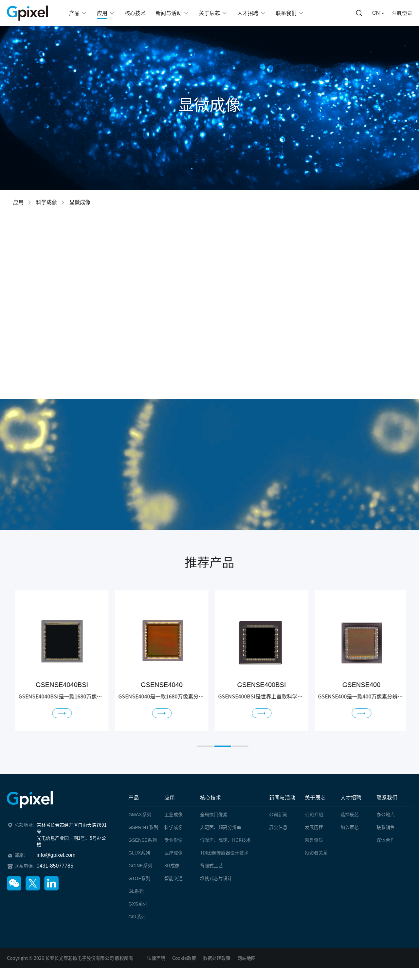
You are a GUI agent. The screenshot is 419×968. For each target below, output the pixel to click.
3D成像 (171, 865)
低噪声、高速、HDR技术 (225, 840)
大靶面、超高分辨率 (220, 827)
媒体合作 (385, 840)
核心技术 (210, 797)
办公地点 (385, 814)
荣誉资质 (314, 840)
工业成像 (173, 814)
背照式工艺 (211, 865)
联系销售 (385, 827)
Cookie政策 (184, 958)
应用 (18, 202)
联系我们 (386, 797)
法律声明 (156, 958)
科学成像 (46, 202)
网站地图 (246, 958)
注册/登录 (402, 13)
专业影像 (173, 840)
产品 (133, 797)
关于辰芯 (315, 797)
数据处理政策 (216, 958)
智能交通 (173, 878)
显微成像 (79, 202)
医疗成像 (173, 853)
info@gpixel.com (56, 855)
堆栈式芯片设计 (216, 878)
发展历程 (314, 827)
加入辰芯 (349, 827)
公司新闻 (278, 814)
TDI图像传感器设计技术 (224, 853)
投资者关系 (316, 853)
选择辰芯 (349, 814)
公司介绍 (314, 814)
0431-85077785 (55, 866)
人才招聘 (350, 797)
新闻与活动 (282, 797)
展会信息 (278, 827)
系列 (139, 814)
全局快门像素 (214, 814)
